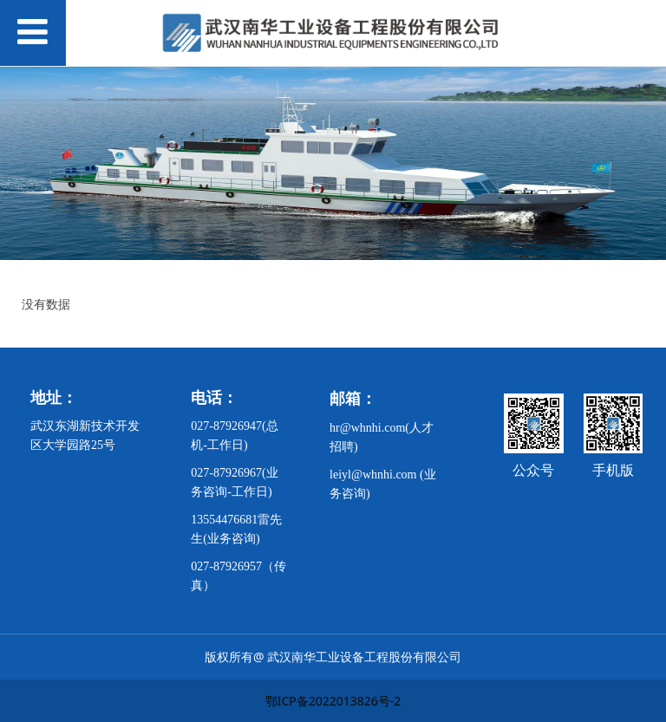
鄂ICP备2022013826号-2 (333, 701)
